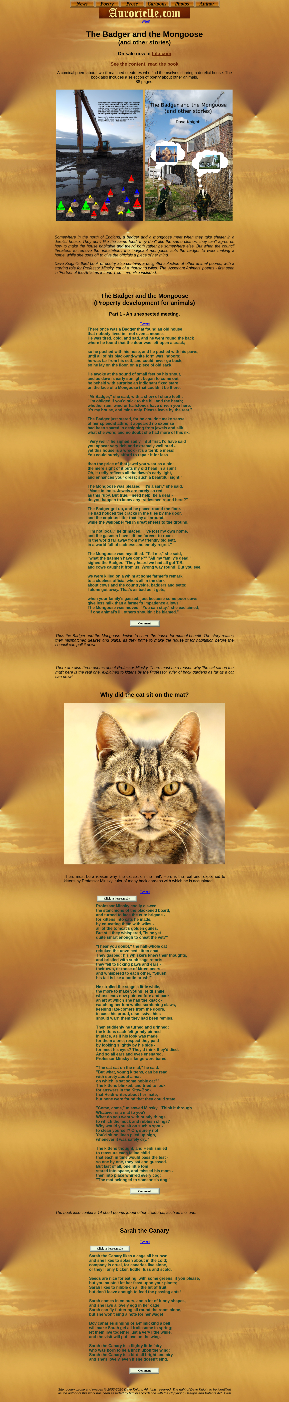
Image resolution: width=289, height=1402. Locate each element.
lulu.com (161, 53)
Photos (182, 3)
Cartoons (157, 3)
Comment (144, 623)
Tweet (145, 21)
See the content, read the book (145, 64)
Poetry (107, 3)
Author (207, 3)
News (81, 3)
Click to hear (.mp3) (117, 898)
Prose (132, 3)
